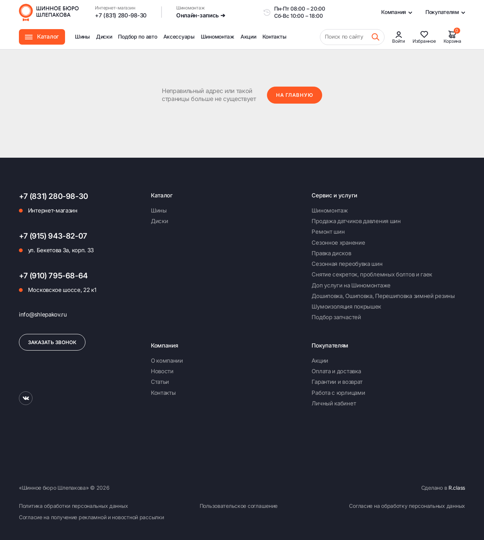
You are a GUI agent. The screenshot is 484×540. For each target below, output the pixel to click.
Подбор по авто (137, 36)
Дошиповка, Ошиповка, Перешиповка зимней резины (383, 295)
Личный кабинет (334, 403)
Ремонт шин (328, 231)
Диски (104, 36)
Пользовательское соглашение (239, 506)
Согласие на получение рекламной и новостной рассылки (91, 517)
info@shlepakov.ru (43, 314)
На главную (294, 95)
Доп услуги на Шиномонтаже (351, 285)
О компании (167, 360)
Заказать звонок (52, 342)
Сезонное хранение (338, 242)
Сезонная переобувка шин (347, 263)
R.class (456, 487)
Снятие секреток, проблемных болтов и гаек (372, 274)
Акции (248, 36)
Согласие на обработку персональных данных (407, 506)
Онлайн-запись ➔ (200, 15)
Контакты (274, 36)
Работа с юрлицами (338, 392)
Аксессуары (179, 36)
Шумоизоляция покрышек (346, 306)
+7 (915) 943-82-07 (53, 236)
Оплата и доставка (336, 371)
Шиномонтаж (217, 41)
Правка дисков (331, 253)
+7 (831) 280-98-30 (121, 15)
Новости (162, 371)
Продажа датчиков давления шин (356, 221)
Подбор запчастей (336, 317)
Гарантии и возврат (337, 381)
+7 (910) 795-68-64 (53, 275)
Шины (82, 36)
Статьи (160, 381)
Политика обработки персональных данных (73, 506)
